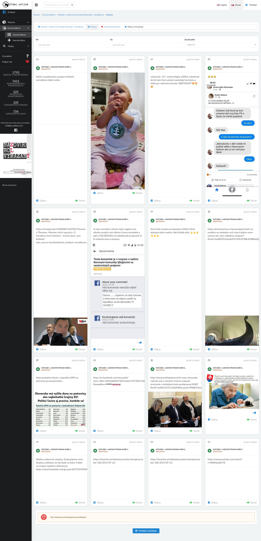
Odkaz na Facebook (134, 27)
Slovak (236, 5)
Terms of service (9, 185)
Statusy (109, 14)
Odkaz (41, 200)
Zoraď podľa (189, 40)
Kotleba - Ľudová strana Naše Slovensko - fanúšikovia (81, 14)
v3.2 (15, 124)
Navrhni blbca (16, 40)
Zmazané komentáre (111, 27)
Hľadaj (15, 46)
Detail (80, 200)
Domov (37, 14)
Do (111, 40)
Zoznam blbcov (15, 28)
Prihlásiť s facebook (145, 531)
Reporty (15, 22)
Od (37, 40)
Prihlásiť (251, 5)
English (222, 5)
